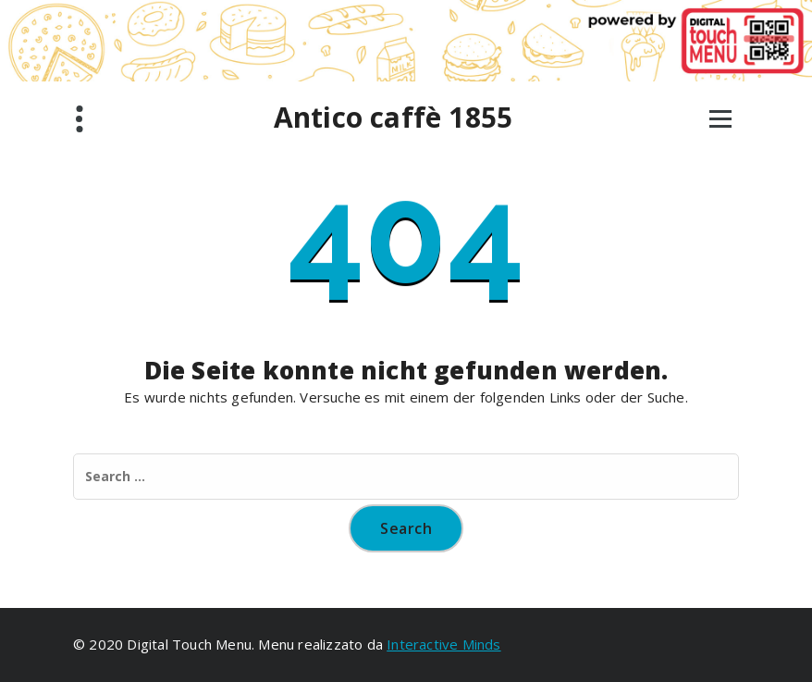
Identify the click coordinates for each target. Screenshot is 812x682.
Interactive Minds (443, 644)
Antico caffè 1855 (393, 117)
